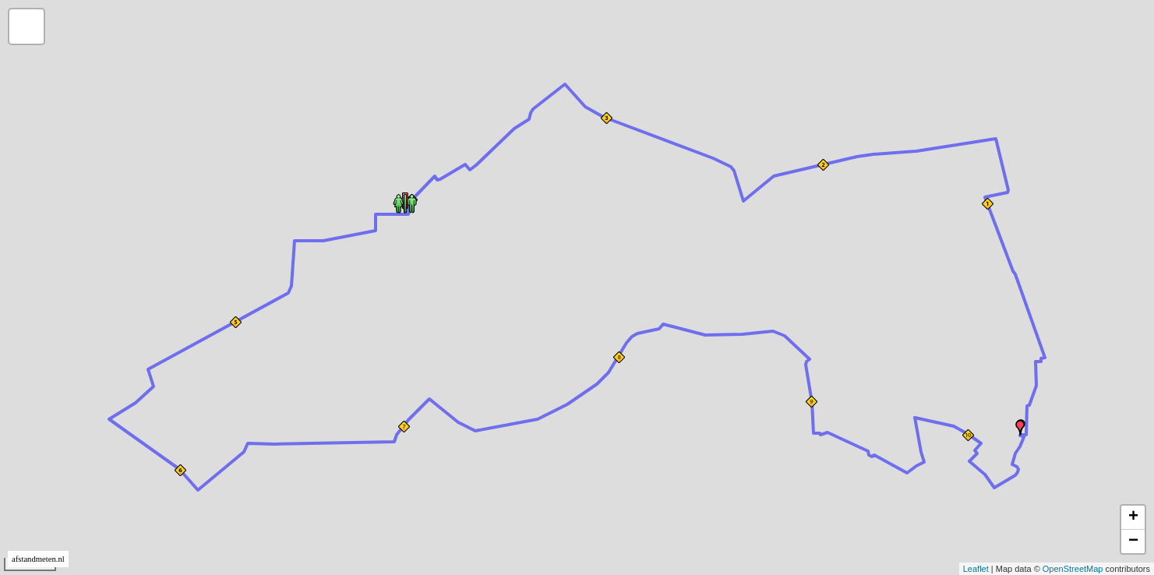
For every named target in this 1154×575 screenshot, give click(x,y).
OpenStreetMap (1073, 568)
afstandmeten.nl (38, 559)
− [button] (1133, 541)
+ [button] (1133, 517)
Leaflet (976, 568)
